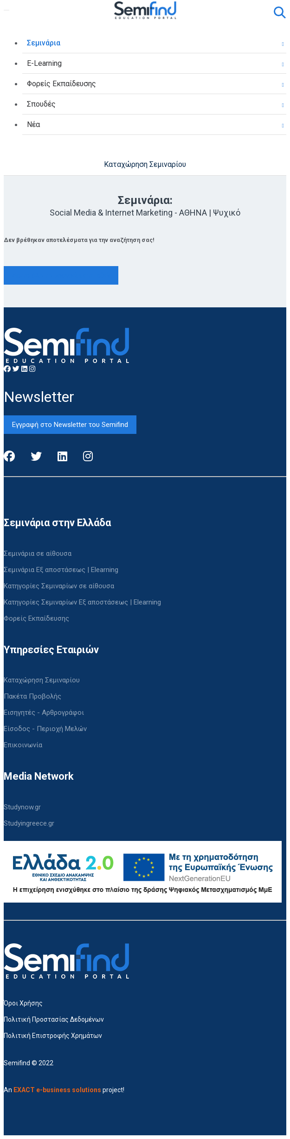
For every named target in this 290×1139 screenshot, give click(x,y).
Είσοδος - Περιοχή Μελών (45, 729)
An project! (64, 1090)
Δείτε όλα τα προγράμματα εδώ (61, 275)
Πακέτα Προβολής (32, 696)
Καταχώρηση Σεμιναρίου (145, 164)
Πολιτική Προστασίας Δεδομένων (54, 1019)
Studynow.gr (22, 807)
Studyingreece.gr (29, 823)
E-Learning (44, 63)
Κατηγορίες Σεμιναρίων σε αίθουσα (59, 586)
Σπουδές (41, 104)
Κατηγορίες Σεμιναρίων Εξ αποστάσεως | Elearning (82, 602)
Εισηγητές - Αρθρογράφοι (44, 712)
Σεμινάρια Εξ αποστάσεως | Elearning (61, 570)
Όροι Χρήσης (23, 1003)
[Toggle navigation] (6, 10)
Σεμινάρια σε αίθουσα (37, 553)
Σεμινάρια (43, 42)
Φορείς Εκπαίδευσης (61, 83)
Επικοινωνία (23, 745)
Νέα (33, 124)
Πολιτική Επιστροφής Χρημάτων (53, 1035)
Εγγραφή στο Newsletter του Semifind (70, 424)
